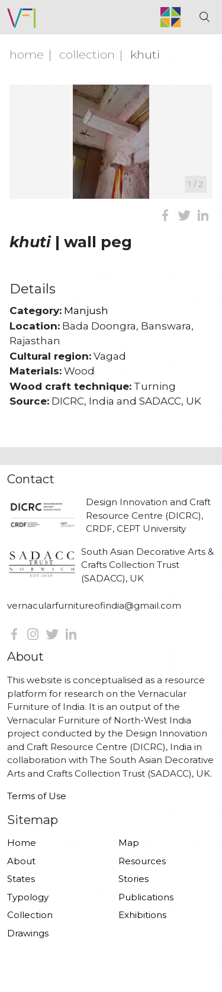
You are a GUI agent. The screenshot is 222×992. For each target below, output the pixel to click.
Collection (87, 54)
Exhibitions (142, 914)
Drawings (28, 933)
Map (128, 842)
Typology (28, 897)
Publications (145, 897)
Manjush (86, 310)
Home (26, 54)
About (21, 861)
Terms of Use (36, 796)
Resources (142, 861)
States (21, 878)
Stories (133, 878)
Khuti (145, 54)
